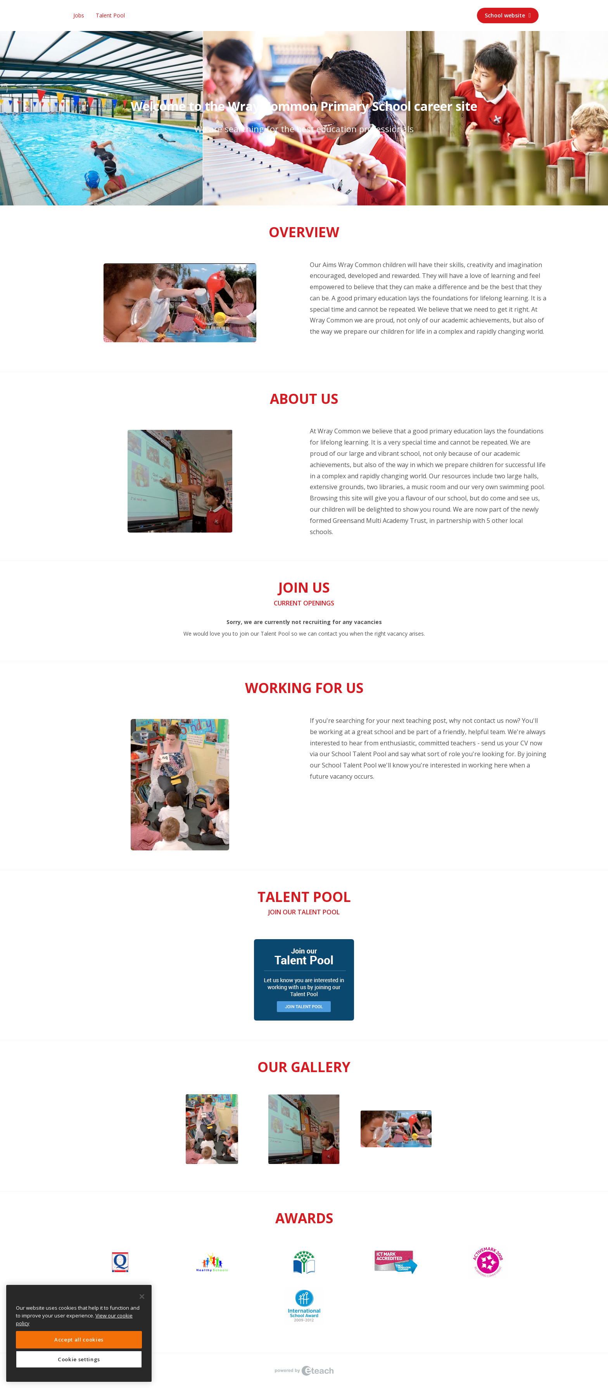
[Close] (141, 1296)
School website (508, 15)
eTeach (304, 1370)
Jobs (78, 15)
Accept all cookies (79, 1339)
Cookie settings (79, 1359)
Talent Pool (110, 15)
